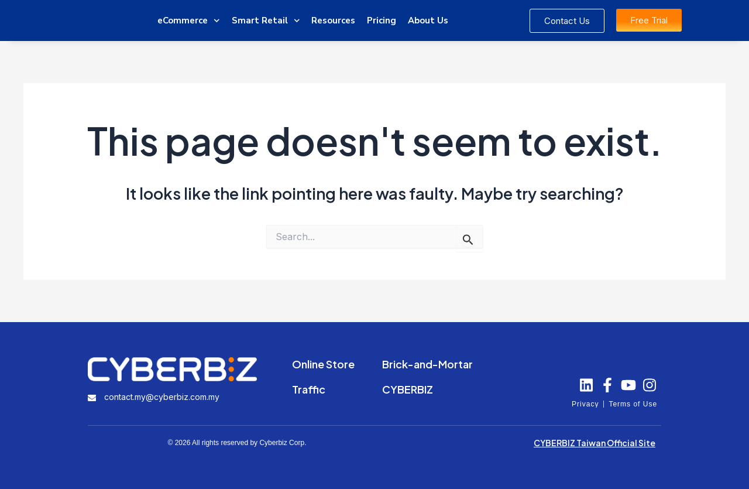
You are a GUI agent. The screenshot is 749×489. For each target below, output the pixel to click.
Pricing (381, 20)
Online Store (323, 364)
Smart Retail (266, 21)
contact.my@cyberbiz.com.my (162, 397)
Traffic (308, 389)
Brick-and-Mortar (427, 364)
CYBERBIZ (407, 389)
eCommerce (188, 21)
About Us (428, 20)
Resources (333, 20)
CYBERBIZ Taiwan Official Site (594, 442)
